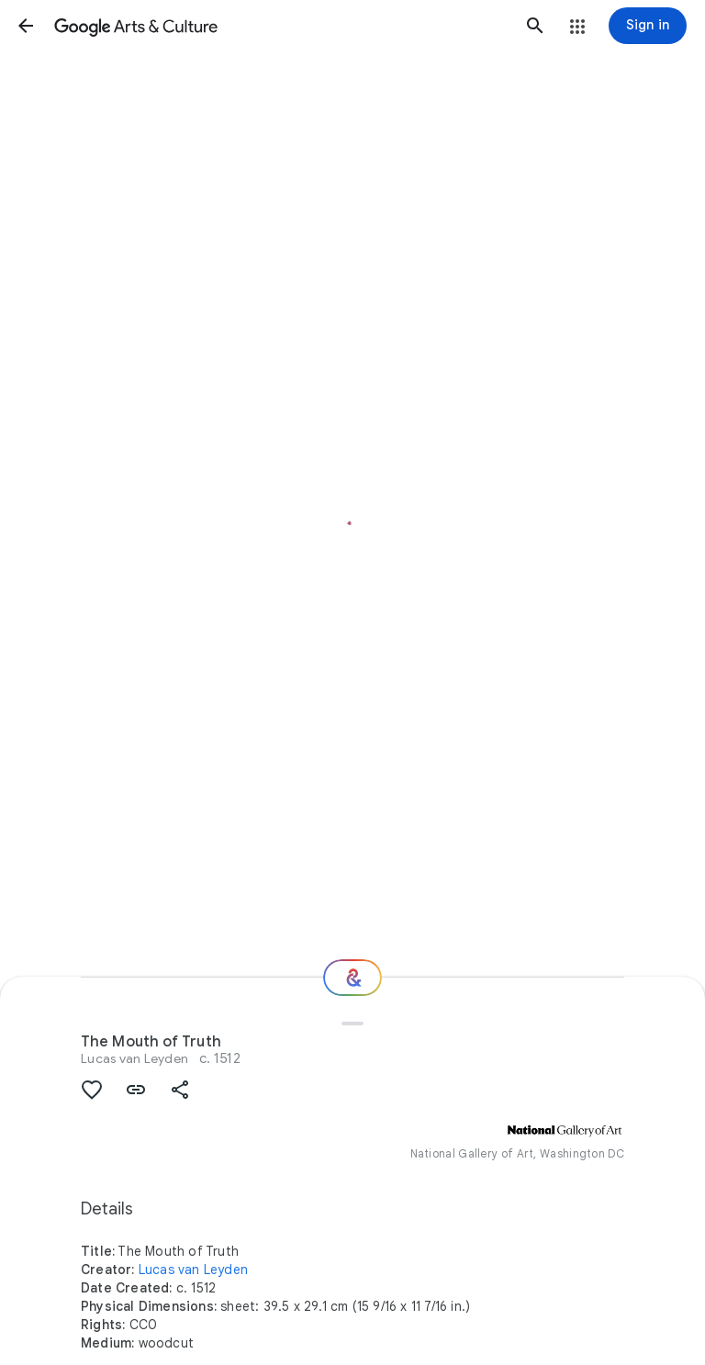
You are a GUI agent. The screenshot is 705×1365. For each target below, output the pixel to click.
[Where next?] (352, 977)
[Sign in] (648, 25)
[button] (26, 26)
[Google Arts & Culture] (280, 25)
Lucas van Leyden (134, 1058)
